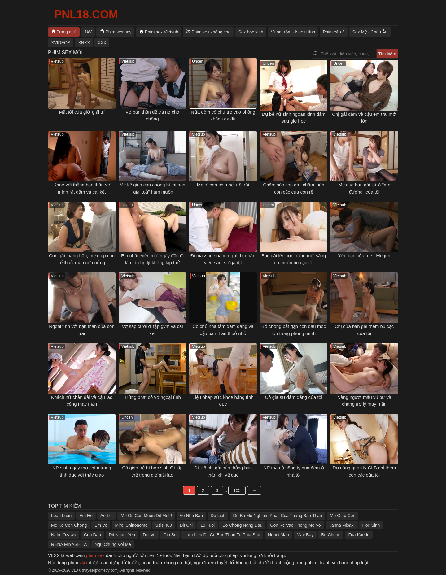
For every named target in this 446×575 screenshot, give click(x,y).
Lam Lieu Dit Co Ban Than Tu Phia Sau (222, 534)
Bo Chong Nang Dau (242, 525)
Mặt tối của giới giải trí (81, 112)
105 (236, 490)
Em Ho (86, 515)
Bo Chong (330, 534)
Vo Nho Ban (191, 515)
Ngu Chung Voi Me (112, 544)
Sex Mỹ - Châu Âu (370, 31)
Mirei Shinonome (131, 525)
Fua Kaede (358, 534)
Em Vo (100, 525)
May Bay (305, 534)
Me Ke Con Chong (69, 525)
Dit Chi (186, 525)
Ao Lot (106, 515)
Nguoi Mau (278, 534)
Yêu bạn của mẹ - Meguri (364, 255)
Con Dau (92, 534)
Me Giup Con (342, 515)
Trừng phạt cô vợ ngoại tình (152, 397)
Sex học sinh (250, 31)
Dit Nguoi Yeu (122, 534)
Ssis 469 (163, 525)
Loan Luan (61, 515)
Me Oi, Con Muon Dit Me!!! (146, 515)
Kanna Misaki (342, 525)
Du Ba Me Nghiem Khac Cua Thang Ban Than (277, 515)
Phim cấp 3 (333, 31)
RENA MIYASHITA (69, 544)
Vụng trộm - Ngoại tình (293, 31)
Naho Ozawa (63, 534)
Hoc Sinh (371, 525)
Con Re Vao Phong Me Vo (295, 525)
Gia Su (170, 534)
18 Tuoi (207, 525)
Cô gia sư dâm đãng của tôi (293, 397)
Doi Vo (149, 534)
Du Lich (218, 515)
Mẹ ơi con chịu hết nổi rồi (223, 184)
